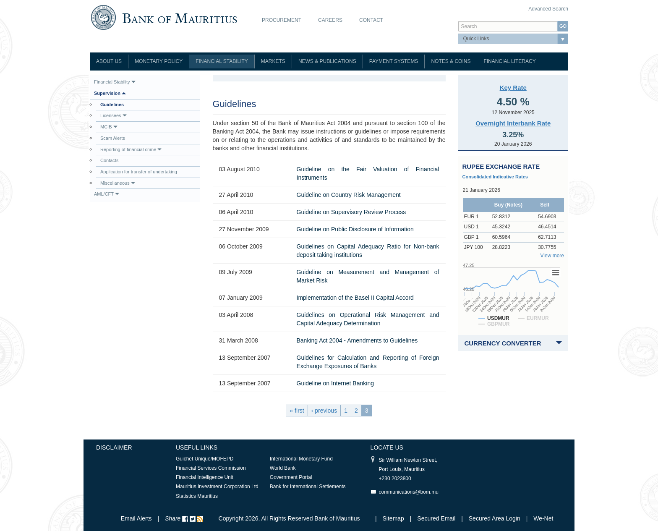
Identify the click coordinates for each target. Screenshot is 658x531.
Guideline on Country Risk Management (349, 194)
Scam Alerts (112, 138)
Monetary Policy (159, 61)
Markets (273, 61)
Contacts (109, 160)
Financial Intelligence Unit (204, 477)
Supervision (110, 93)
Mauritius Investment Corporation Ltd (217, 486)
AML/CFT (106, 193)
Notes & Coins (450, 61)
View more (552, 256)
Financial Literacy (509, 61)
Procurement (281, 20)
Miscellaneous (117, 183)
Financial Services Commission (211, 468)
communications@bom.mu (409, 492)
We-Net (543, 518)
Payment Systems (393, 61)
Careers (330, 20)
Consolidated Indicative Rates (495, 176)
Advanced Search (548, 9)
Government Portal (291, 477)
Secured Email (436, 518)
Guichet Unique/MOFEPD (204, 459)
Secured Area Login (494, 518)
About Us (109, 61)
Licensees (113, 115)
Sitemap (394, 518)
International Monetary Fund (301, 459)
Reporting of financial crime (131, 149)
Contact (371, 20)
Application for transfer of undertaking (138, 171)
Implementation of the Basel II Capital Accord (355, 297)
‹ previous (324, 410)
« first (297, 410)
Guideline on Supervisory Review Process (351, 212)
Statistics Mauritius (197, 496)
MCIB (109, 126)
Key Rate (513, 87)
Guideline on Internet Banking (335, 383)
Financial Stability (222, 61)
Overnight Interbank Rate (513, 123)
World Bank (283, 468)
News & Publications (327, 61)
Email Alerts (136, 518)
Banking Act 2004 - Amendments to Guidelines (357, 340)
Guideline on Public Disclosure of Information (355, 229)
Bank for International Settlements (308, 486)
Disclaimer (114, 447)
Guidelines (112, 104)
